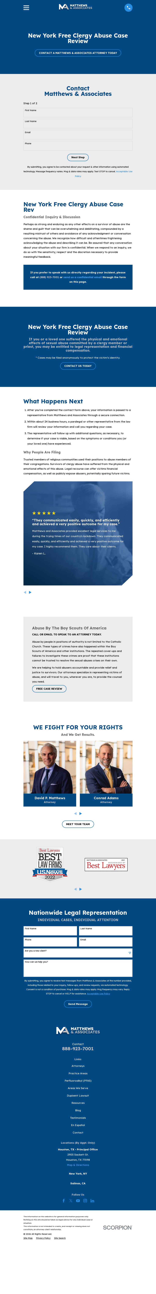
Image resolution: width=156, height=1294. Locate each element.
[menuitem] (28, 1238)
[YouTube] (78, 1201)
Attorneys (78, 1065)
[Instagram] (85, 1201)
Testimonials (78, 1117)
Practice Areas (78, 1073)
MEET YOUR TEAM (78, 824)
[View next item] (30, 592)
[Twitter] (71, 1201)
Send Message (78, 1004)
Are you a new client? (36, 951)
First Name (30, 110)
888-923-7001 (78, 1048)
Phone (28, 143)
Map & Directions (78, 1165)
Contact (78, 1132)
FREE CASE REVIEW (49, 688)
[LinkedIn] (92, 1201)
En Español (78, 1125)
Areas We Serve (78, 1088)
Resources (78, 1102)
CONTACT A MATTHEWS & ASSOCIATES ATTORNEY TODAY (78, 52)
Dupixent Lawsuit (78, 1095)
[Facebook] (64, 1201)
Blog (78, 1110)
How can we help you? (36, 962)
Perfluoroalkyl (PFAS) (78, 1080)
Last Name (30, 121)
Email (27, 132)
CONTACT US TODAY (78, 365)
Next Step (78, 157)
